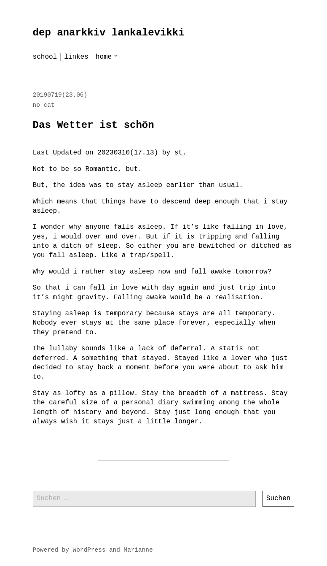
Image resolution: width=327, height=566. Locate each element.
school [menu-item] (45, 57)
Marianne (138, 550)
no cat (44, 105)
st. (180, 153)
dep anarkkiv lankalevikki (109, 32)
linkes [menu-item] (76, 57)
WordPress (89, 550)
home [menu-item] (104, 57)
